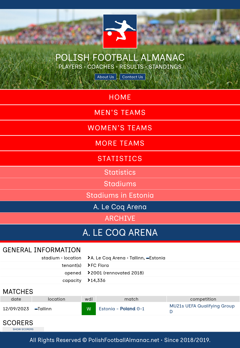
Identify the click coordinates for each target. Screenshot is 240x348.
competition (203, 299)
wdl (89, 299)
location (56, 299)
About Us (105, 76)
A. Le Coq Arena (120, 206)
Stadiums (120, 183)
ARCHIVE (120, 218)
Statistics (120, 158)
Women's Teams (120, 127)
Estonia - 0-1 (121, 308)
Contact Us (132, 76)
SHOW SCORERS (23, 329)
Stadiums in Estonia (120, 195)
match (131, 299)
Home (120, 97)
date (16, 299)
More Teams (120, 143)
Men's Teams (120, 112)
